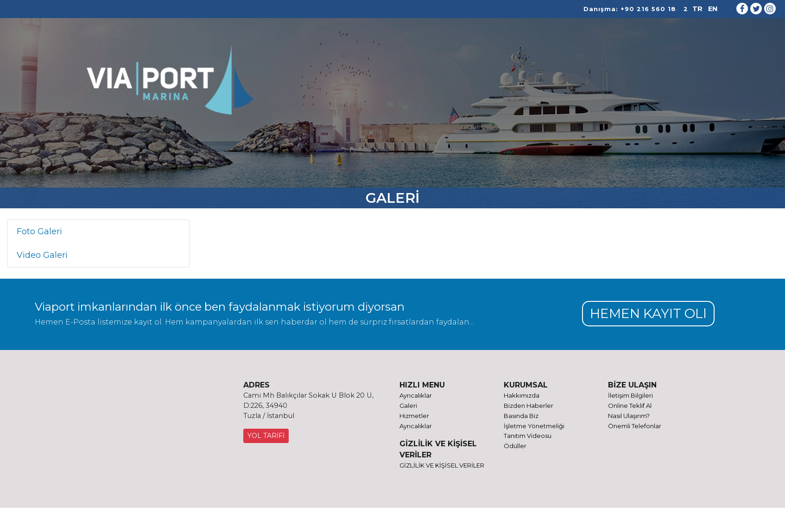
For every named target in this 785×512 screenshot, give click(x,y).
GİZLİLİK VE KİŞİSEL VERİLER (441, 467)
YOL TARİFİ (266, 436)
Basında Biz (521, 416)
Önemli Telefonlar (634, 427)
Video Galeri (42, 255)
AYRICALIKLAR (463, 84)
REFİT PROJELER (397, 84)
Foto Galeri (39, 231)
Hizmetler (414, 416)
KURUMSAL (285, 84)
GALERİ (511, 84)
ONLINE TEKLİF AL (660, 84)
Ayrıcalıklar (415, 396)
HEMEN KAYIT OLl (646, 313)
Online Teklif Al (630, 406)
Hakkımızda (521, 396)
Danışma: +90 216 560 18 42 (635, 9)
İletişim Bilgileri (630, 396)
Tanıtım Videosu (527, 437)
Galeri (408, 406)
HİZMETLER (336, 84)
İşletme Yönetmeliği (534, 427)
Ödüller (515, 447)
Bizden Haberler (528, 406)
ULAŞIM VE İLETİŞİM (569, 84)
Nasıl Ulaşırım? (629, 416)
